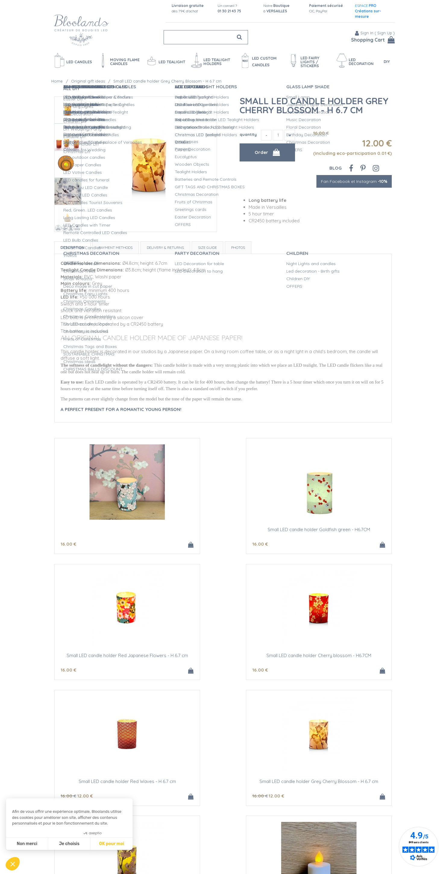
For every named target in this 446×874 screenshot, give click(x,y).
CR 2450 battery (336, 783)
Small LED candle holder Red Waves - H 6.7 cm (223, 656)
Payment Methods (116, 247)
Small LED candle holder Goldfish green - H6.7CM (223, 532)
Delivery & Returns (165, 247)
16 (68, 544)
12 (198, 671)
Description (72, 247)
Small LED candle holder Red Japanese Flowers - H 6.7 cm (336, 532)
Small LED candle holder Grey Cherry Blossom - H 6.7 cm (314, 105)
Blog (335, 168)
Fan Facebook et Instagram (354, 181)
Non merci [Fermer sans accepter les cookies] (27, 843)
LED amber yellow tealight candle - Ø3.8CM (223, 783)
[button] (12, 864)
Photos (238, 247)
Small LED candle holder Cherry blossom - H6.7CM (110, 658)
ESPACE (368, 11)
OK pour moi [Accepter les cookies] (111, 843)
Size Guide (207, 247)
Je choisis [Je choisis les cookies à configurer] (69, 843)
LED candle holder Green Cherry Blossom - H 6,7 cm (110, 785)
